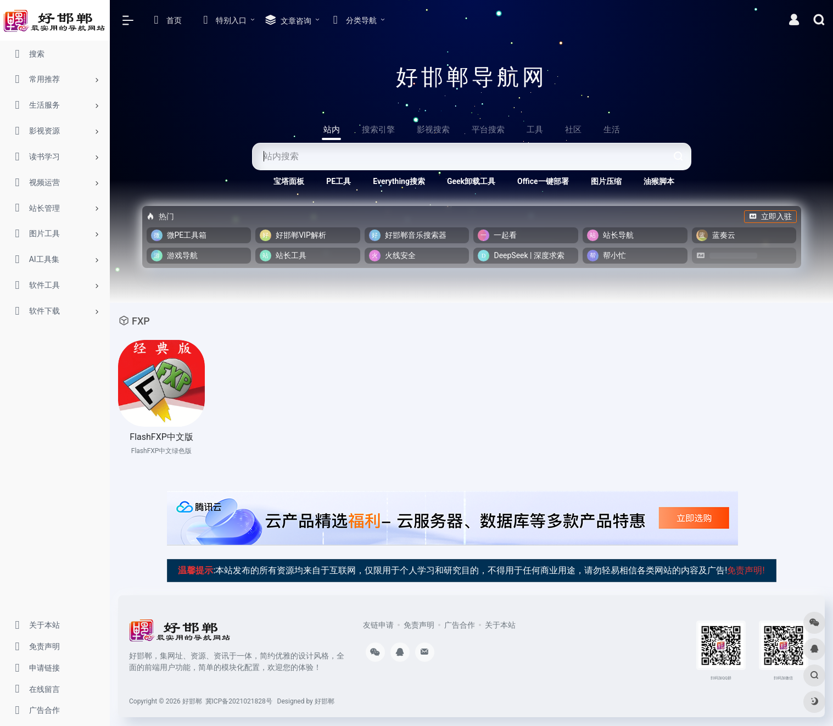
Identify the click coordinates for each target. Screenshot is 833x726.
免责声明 (419, 625)
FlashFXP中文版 (161, 437)
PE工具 (338, 181)
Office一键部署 (543, 181)
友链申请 (378, 625)
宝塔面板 (288, 181)
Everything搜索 (399, 181)
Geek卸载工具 (471, 181)
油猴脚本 (659, 181)
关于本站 (500, 625)
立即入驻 (770, 216)
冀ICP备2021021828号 (238, 701)
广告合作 (459, 625)
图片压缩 (606, 181)
